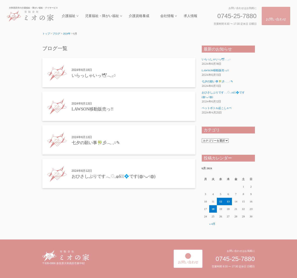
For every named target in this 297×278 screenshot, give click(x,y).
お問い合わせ (276, 19)
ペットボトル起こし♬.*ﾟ (217, 108)
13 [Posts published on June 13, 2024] (228, 201)
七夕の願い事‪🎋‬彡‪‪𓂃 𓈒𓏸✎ (217, 81)
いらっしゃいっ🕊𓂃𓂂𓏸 (216, 59)
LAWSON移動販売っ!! (215, 70)
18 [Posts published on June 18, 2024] (213, 209)
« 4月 (212, 223)
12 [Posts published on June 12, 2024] (220, 201)
